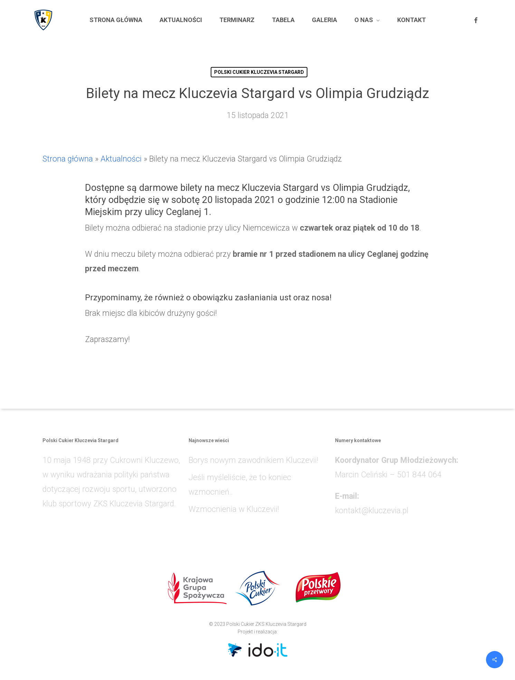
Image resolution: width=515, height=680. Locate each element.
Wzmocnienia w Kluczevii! (234, 509)
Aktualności (121, 159)
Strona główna (67, 159)
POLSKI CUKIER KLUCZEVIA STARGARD (259, 72)
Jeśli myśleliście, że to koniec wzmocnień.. (240, 485)
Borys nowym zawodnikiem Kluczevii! (253, 460)
